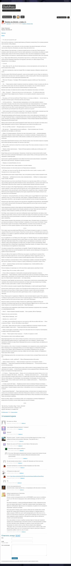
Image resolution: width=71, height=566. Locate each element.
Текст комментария (5, 545)
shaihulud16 (9, 23)
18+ (22, 17)
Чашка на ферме (14, 412)
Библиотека (7, 17)
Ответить (23, 423)
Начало (3, 35)
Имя (2, 537)
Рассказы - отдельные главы (27, 23)
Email (2, 541)
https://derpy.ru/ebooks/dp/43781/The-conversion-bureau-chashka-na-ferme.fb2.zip (27, 476)
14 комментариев (4, 412)
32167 (17, 535)
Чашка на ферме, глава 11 (15, 22)
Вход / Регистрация (62, 17)
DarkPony (9, 6)
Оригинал (3, 33)
